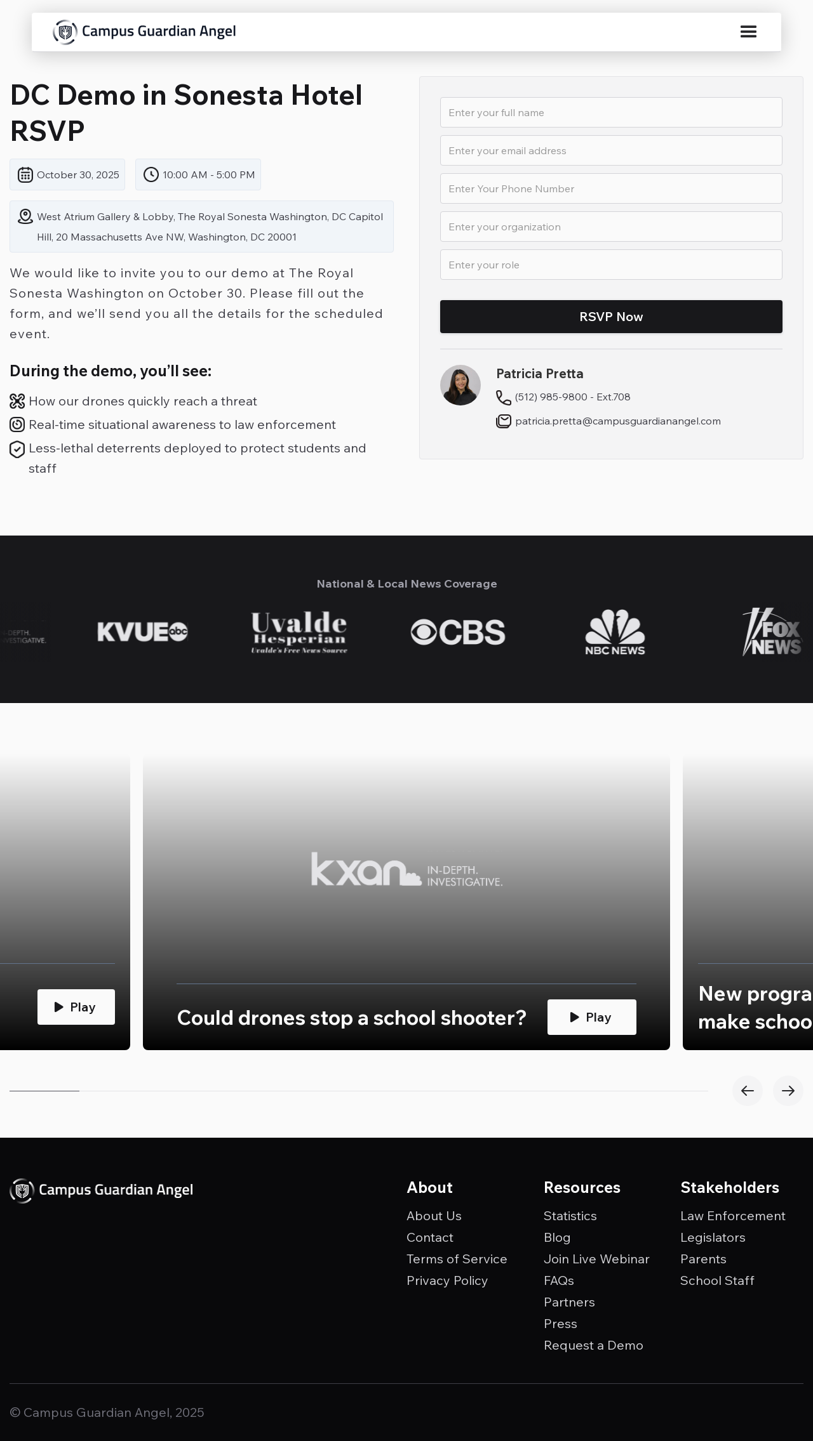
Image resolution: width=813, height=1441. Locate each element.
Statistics (570, 1215)
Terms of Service (456, 1259)
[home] (144, 32)
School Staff (717, 1280)
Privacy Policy (447, 1280)
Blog (557, 1237)
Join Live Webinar (597, 1259)
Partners (569, 1302)
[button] (749, 32)
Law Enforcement (733, 1215)
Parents (703, 1259)
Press (560, 1323)
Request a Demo (593, 1345)
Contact (430, 1237)
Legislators (713, 1237)
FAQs (559, 1280)
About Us (434, 1215)
